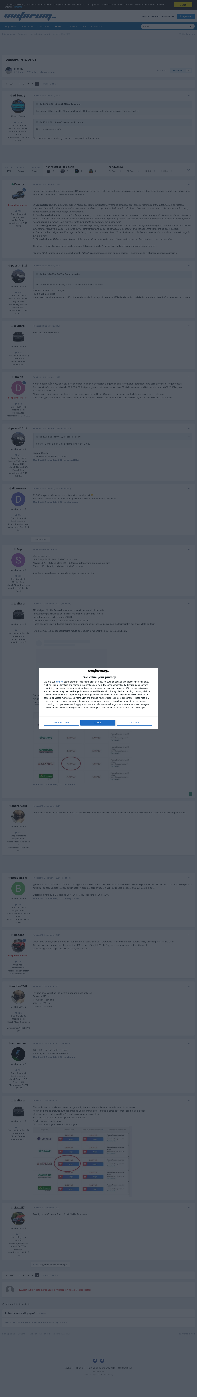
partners (59, 682)
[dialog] (98, 698)
